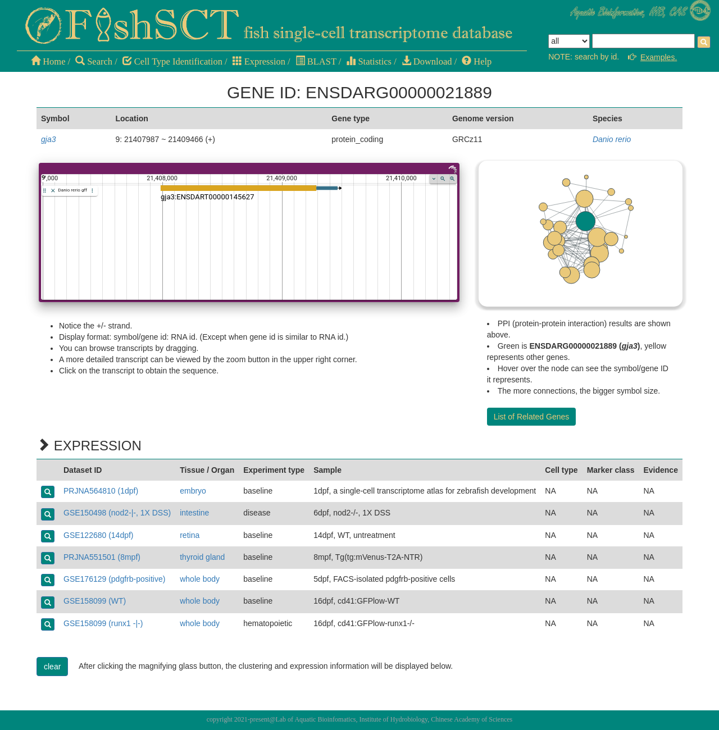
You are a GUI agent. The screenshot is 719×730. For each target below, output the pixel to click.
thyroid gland (202, 557)
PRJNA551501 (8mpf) (101, 557)
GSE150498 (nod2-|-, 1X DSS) (117, 512)
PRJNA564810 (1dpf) (100, 490)
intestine (194, 512)
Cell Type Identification (172, 61)
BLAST (315, 61)
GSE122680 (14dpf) (98, 535)
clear (52, 666)
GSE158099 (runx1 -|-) (103, 623)
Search (93, 61)
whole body (200, 578)
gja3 (48, 139)
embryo (193, 490)
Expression (259, 61)
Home (48, 61)
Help (477, 61)
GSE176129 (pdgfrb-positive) (114, 578)
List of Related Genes (532, 416)
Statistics (369, 61)
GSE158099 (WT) (94, 600)
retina (189, 535)
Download (427, 61)
